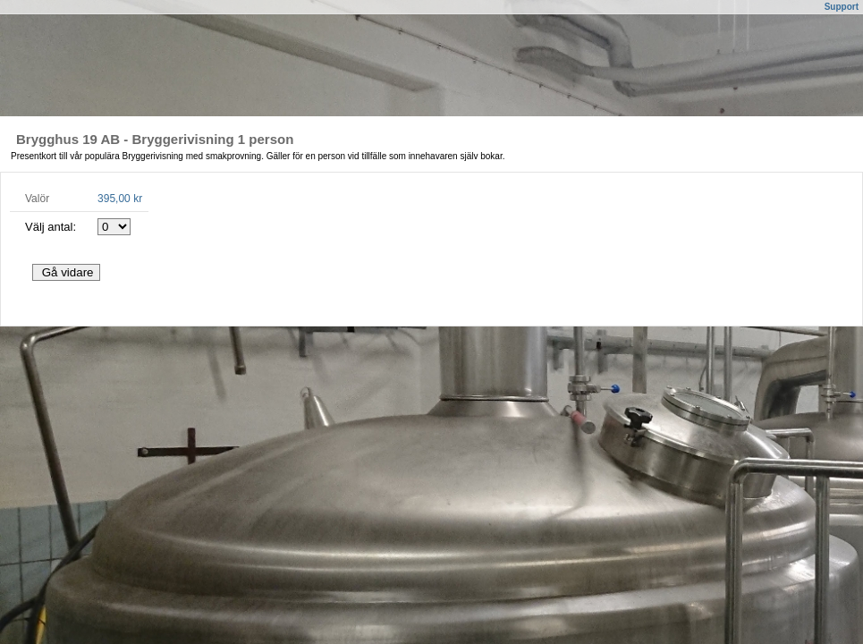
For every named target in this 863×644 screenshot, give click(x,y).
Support (842, 7)
